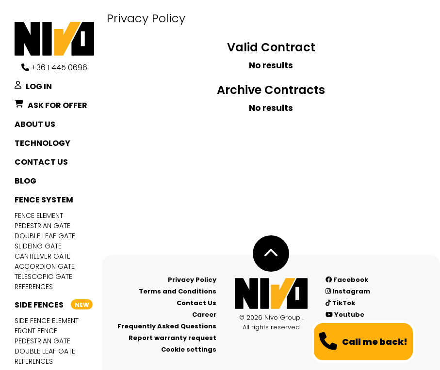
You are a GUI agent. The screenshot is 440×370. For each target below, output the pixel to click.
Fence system (44, 199)
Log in (33, 86)
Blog (25, 180)
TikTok (340, 303)
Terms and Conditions (177, 291)
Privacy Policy (192, 279)
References (34, 287)
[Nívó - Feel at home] (271, 293)
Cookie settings (188, 349)
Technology (42, 143)
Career (204, 314)
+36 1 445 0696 (54, 67)
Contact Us (41, 162)
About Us (35, 124)
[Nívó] (58, 38)
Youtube (345, 314)
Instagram (348, 291)
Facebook (347, 279)
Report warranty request (172, 337)
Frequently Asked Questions (166, 326)
